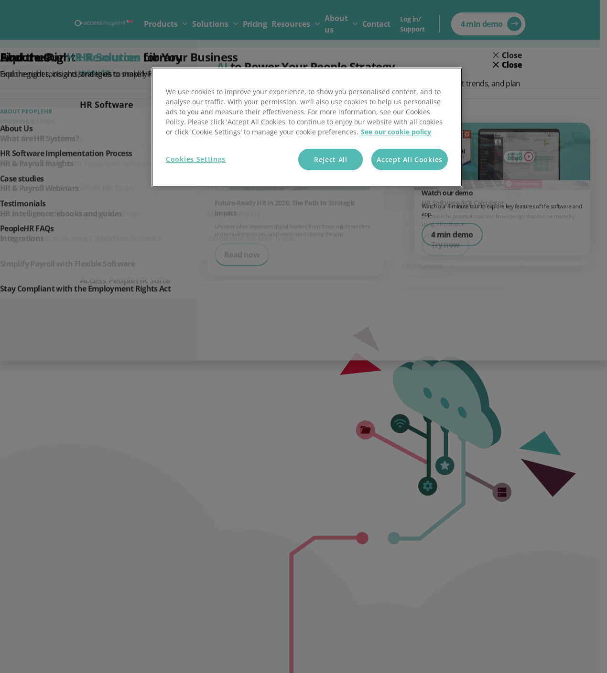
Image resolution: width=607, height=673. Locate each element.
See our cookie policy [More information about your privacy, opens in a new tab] (396, 131)
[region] (307, 127)
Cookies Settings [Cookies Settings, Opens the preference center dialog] (196, 159)
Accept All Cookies (410, 159)
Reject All (330, 159)
